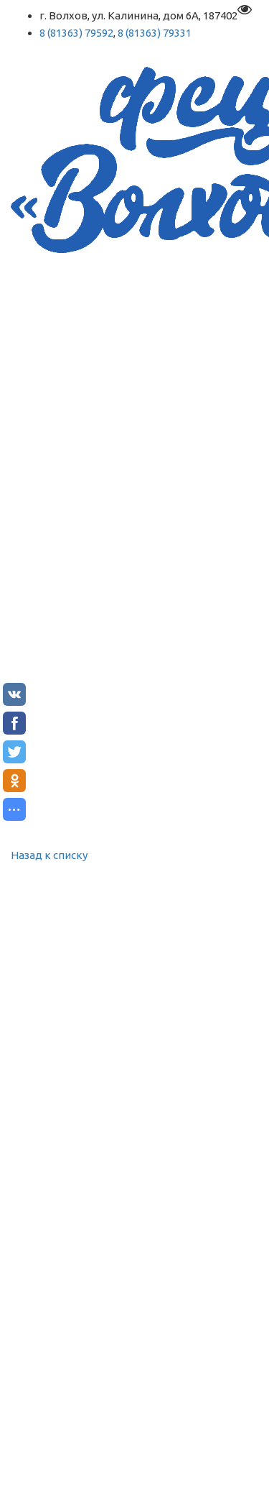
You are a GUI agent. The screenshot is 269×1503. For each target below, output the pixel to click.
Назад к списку (49, 855)
